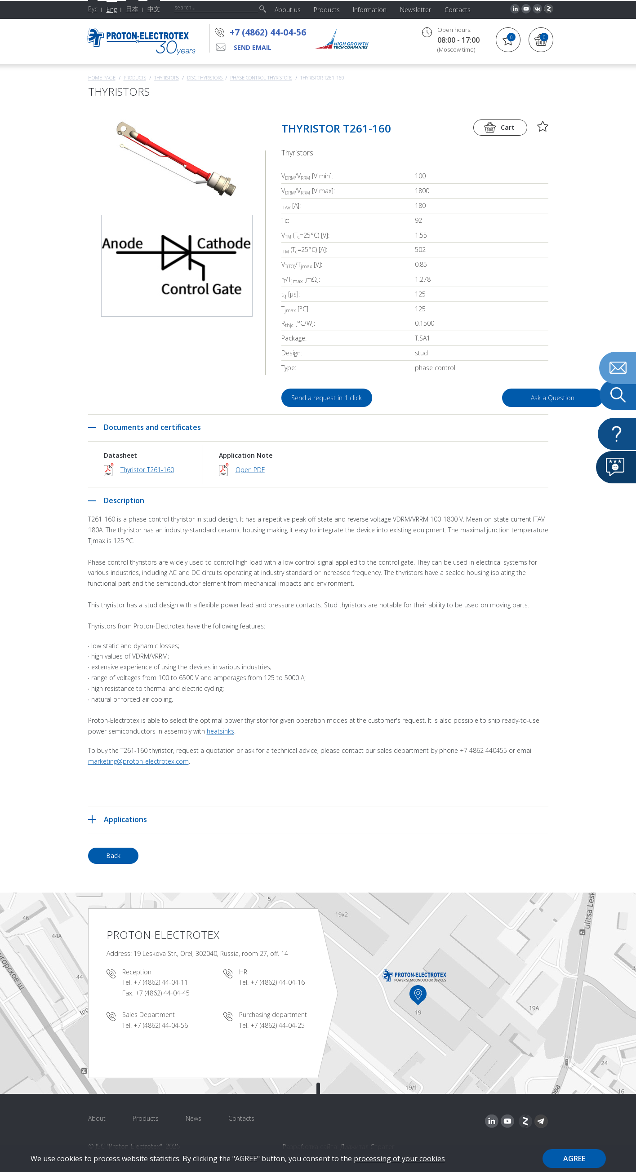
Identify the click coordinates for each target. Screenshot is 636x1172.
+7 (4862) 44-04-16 (277, 982)
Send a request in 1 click (327, 398)
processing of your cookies (399, 1158)
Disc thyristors (205, 77)
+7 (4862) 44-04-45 (162, 993)
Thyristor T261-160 (147, 469)
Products (135, 77)
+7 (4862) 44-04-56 (268, 32)
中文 (153, 8)
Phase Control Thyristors (261, 77)
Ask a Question (497, 398)
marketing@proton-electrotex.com (138, 761)
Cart (508, 127)
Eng (112, 9)
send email (252, 47)
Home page (102, 77)
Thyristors (166, 77)
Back (113, 855)
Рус (93, 8)
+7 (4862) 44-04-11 (160, 982)
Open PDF (250, 469)
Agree (574, 1158)
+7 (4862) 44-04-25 (277, 1025)
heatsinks (220, 731)
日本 (132, 8)
